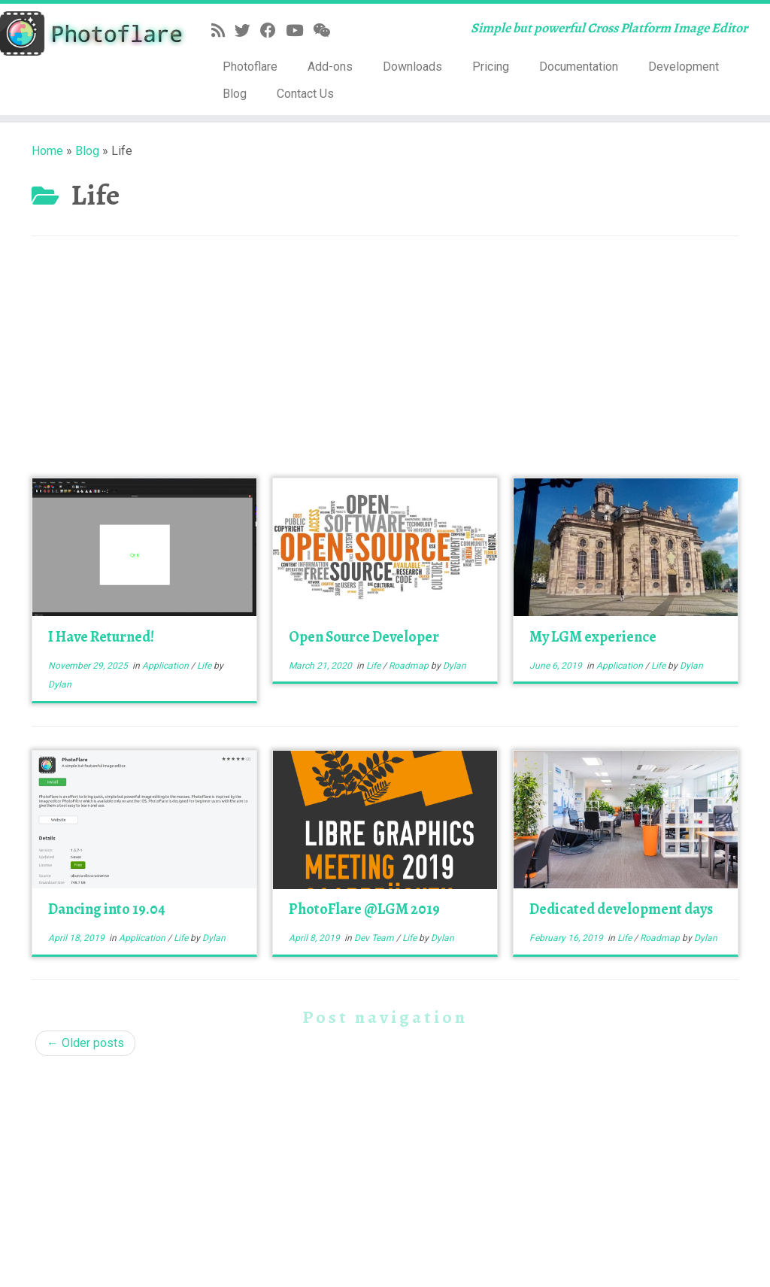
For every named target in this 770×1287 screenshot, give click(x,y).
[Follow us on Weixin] (326, 31)
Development (683, 66)
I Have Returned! (101, 637)
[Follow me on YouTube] (299, 31)
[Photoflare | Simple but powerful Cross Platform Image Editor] (90, 33)
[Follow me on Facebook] (273, 31)
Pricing (490, 66)
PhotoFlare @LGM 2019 (364, 909)
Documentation (578, 66)
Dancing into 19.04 (106, 909)
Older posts (85, 1043)
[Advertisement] (385, 365)
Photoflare (250, 66)
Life (205, 665)
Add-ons (330, 66)
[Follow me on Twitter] (247, 31)
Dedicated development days (621, 909)
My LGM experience (592, 637)
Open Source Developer (364, 637)
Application (166, 665)
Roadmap (410, 665)
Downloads (412, 66)
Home (47, 151)
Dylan (59, 684)
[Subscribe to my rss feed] (223, 31)
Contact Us (305, 94)
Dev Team (375, 938)
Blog (235, 94)
